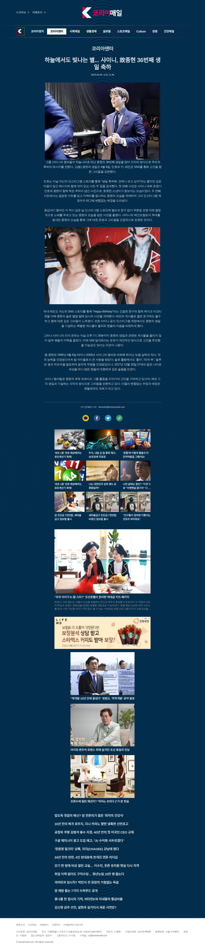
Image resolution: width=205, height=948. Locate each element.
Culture (141, 31)
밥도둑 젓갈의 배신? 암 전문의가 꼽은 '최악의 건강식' (89, 815)
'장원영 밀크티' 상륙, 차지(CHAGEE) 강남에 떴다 (86, 849)
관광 (154, 31)
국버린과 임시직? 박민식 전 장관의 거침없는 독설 (86, 882)
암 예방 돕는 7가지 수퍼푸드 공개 (76, 891)
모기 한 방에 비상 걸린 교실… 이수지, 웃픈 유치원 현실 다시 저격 (96, 866)
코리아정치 (37, 31)
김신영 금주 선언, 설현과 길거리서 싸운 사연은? (85, 907)
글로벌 (107, 31)
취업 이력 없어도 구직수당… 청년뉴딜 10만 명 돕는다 (89, 874)
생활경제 (91, 31)
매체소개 (20, 924)
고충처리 (56, 924)
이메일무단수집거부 (73, 924)
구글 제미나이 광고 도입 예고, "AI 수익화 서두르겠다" (89, 840)
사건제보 (21, 12)
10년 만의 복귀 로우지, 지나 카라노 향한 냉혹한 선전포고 (91, 824)
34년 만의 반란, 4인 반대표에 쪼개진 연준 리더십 (86, 857)
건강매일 (169, 31)
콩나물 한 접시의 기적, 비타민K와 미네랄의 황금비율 (88, 899)
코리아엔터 (56, 31)
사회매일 (75, 31)
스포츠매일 (123, 31)
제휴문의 (37, 12)
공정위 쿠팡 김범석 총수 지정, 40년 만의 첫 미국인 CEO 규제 (94, 832)
